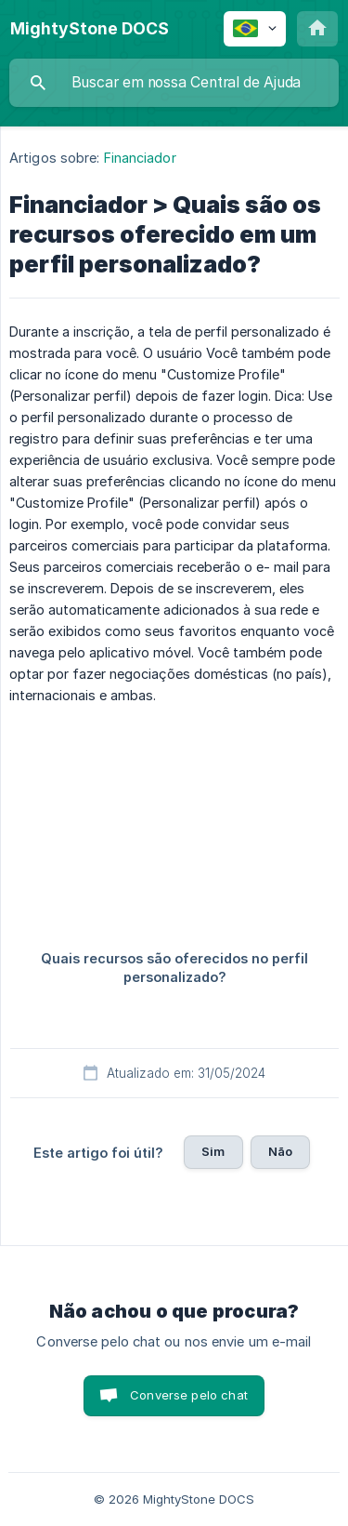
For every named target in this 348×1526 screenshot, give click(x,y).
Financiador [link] (140, 158)
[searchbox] (174, 83)
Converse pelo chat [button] (189, 1394)
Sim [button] (213, 1151)
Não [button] (280, 1151)
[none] (89, 28)
